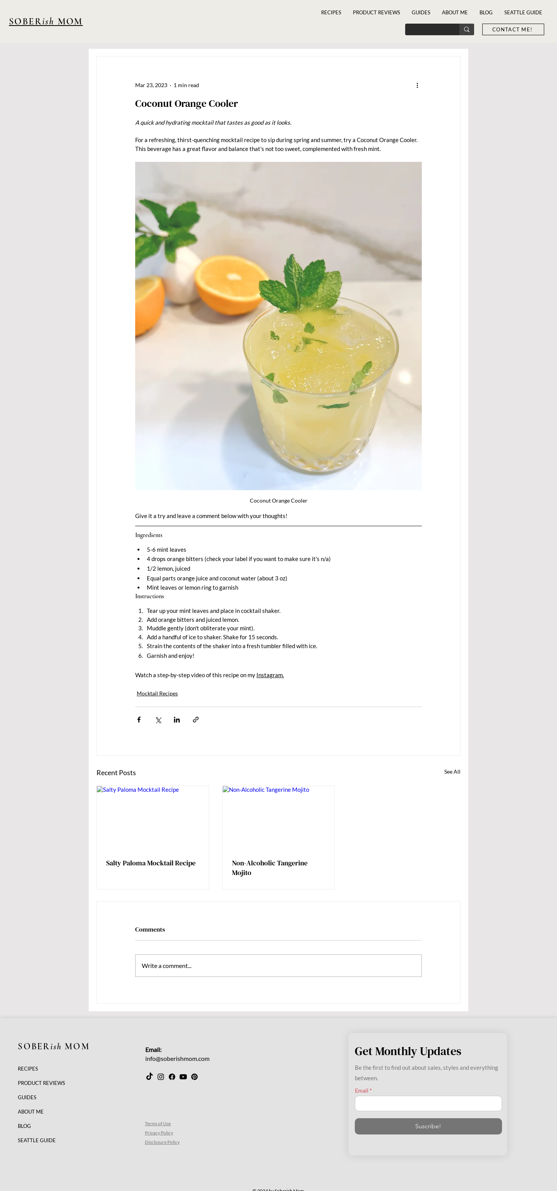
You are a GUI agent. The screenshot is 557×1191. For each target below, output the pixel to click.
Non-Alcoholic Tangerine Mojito (270, 867)
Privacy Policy (159, 1133)
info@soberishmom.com (177, 1058)
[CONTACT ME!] (513, 29)
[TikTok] (149, 1077)
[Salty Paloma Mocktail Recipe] (153, 817)
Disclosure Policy (162, 1142)
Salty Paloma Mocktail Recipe (151, 863)
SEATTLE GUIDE (37, 1140)
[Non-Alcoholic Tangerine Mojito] (279, 817)
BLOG (24, 1126)
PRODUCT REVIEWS (41, 1083)
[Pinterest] (194, 1077)
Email (361, 1090)
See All (452, 771)
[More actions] (417, 84)
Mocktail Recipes (157, 693)
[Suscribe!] (428, 1126)
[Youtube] (183, 1077)
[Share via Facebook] (139, 719)
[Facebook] (172, 1077)
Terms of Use (158, 1123)
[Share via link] (195, 719)
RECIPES (28, 1069)
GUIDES (27, 1097)
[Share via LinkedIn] (177, 719)
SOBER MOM (54, 1046)
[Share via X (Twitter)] (158, 719)
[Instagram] (160, 1077)
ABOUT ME (31, 1112)
